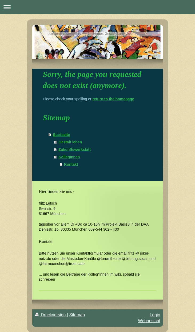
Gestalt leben (70, 142)
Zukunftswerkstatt (74, 149)
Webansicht (149, 320)
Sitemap (77, 315)
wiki (118, 274)
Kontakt (71, 164)
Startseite (61, 134)
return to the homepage (113, 99)
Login (155, 315)
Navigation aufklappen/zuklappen (97, 7)
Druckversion (51, 315)
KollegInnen (69, 157)
